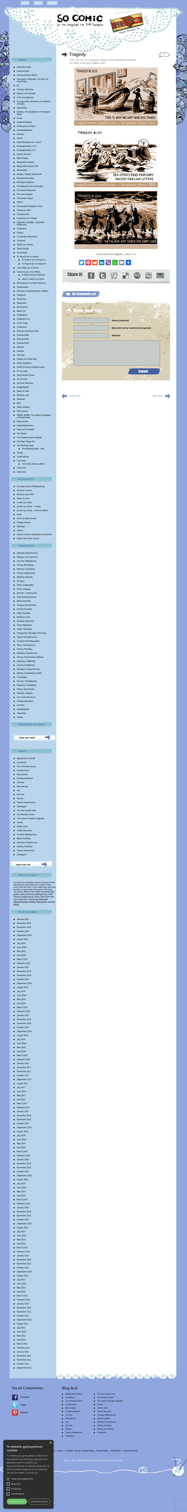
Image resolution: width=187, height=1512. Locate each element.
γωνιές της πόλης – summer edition (32, 510)
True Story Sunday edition (33, 464)
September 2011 (24, 1368)
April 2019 (21, 1003)
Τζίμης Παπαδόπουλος (27, 637)
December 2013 (24, 1260)
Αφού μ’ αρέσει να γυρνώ (33, 279)
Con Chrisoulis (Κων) (26, 697)
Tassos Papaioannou (26, 802)
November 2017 (24, 1071)
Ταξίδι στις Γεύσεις (25, 244)
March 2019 (22, 1007)
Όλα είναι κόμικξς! (25, 194)
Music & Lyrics (23, 498)
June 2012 (21, 1332)
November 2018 (24, 1023)
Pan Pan (21, 794)
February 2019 (23, 1011)
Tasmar (20, 798)
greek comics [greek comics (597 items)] (20, 894)
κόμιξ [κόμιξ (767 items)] (20, 899)
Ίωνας (19, 118)
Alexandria (21, 303)
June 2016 (21, 1139)
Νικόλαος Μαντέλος (25, 621)
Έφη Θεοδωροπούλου (27, 597)
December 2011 (24, 1356)
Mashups (21, 526)
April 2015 (21, 1195)
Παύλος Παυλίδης (25, 649)
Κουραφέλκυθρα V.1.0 (26, 146)
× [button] (50, 1443)
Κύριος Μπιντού (24, 154)
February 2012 (23, 1348)
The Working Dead (25, 445)
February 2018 (23, 1059)
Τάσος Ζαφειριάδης (25, 585)
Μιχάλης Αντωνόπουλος (27, 557)
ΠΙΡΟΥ (20, 202)
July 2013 (21, 1280)
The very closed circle (26, 810)
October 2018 (23, 1027)
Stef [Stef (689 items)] (42, 896)
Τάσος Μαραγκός (24, 625)
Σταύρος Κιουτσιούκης (27, 605)
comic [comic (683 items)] (37, 896)
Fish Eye (21, 355)
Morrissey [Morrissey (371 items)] (52, 887)
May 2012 (21, 1336)
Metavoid (21, 399)
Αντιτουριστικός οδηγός (27, 75)
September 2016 (24, 1127)
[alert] (28, 1474)
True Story (21, 461)
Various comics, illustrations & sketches (34, 534)
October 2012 (23, 1316)
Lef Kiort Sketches (25, 383)
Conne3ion (118, 1460)
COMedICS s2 (23, 319)
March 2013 (22, 1296)
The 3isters (22, 433)
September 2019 (24, 983)
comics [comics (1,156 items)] (51, 902)
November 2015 (24, 1167)
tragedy (95, 63)
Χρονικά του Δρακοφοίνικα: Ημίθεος (32, 291)
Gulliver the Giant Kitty (27, 359)
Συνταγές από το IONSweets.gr (31, 486)
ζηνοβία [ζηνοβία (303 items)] (42, 885)
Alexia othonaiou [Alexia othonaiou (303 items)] (31, 885)
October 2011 (23, 1364)
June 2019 (21, 995)
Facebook (24, 1397)
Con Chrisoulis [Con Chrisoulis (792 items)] (31, 899)
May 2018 (21, 1047)
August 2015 (22, 1179)
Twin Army (21, 468)
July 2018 (21, 1039)
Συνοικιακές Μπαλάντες (27, 236)
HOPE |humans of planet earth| (31, 367)
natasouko (21, 713)
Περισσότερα (32, 1472)
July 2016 (21, 1135)
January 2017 (23, 1111)
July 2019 (21, 991)
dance (76, 63)
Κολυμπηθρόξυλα (24, 130)
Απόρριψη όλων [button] (39, 1501)
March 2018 (22, 1055)
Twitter (23, 1405)
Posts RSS (116, 1451)
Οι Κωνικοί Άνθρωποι (26, 190)
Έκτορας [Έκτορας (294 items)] (45, 882)
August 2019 (22, 987)
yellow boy (21, 472)
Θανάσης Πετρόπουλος (27, 653)
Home (25, 3)
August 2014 (22, 1227)
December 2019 (24, 971)
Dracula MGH (23, 343)
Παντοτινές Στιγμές (25, 198)
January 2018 (23, 1063)
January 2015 (23, 1207)
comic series (85, 63)
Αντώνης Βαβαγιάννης (27, 561)
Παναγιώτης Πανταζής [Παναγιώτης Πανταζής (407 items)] (42, 889)
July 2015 (21, 1183)
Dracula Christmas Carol (28, 331)
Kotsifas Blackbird (25, 701)
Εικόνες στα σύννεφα (26, 93)
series (102, 63)
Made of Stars (23, 391)
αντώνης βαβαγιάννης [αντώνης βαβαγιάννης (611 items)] (37, 894)
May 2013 (21, 1288)
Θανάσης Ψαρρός (25, 693)
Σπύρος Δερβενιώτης (26, 573)
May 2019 (21, 999)
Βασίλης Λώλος (24, 617)
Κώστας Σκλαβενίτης (26, 665)
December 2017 (24, 1067)
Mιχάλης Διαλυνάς (25, 577)
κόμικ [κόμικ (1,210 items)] (16, 904)
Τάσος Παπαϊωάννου (26, 645)
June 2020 (21, 947)
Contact (52, 3)
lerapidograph (23, 387)
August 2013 (22, 1276)
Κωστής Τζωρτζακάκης (27, 681)
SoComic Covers (24, 490)
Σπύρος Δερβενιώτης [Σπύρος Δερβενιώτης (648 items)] (24, 896)
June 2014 (21, 1235)
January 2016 (23, 1159)
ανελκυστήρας (23, 71)
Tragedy (77, 54)
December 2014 (24, 1211)
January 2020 (23, 967)
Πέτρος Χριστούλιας (25, 689)
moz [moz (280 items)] (15, 882)
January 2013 (23, 1304)
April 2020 (21, 955)
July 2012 (21, 1328)
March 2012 (22, 1344)
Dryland (20, 347)
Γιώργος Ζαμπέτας (25, 89)
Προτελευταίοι (23, 214)
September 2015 (24, 1175)
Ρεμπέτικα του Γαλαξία (27, 218)
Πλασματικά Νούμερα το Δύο (29, 206)
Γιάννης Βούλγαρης (25, 565)
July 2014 (21, 1231)
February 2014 (23, 1252)
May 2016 (21, 1143)
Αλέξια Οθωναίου (24, 629)
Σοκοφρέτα (22, 854)
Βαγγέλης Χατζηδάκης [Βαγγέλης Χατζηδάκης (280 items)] (26, 882)
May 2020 (21, 951)
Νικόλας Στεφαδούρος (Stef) (29, 673)
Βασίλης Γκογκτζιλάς (26, 569)
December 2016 (24, 1115)
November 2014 (24, 1215)
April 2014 (21, 1244)
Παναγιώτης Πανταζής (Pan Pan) (31, 633)
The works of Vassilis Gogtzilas (30, 818)
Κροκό (20, 138)
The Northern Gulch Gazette (29, 437)
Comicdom (21, 762)
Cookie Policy (88, 1451)
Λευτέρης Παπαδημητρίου (28, 641)
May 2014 (21, 1240)
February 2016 (23, 1155)
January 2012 (23, 1352)
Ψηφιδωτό (21, 295)
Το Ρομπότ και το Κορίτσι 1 (34, 260)
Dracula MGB (23, 335)
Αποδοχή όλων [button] (17, 1501)
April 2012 (21, 1340)
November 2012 (24, 1312)
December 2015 (24, 1163)
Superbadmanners (25, 425)
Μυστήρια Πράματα (25, 182)
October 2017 (23, 1075)
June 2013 (21, 1284)
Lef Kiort (20, 705)
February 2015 (23, 1203)
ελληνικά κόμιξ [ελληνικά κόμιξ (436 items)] (48, 892)
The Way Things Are (26, 441)
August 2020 (22, 939)
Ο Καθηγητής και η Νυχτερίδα (30, 186)
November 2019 (24, 975)
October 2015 (23, 1171)
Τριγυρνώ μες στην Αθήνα (28, 272)
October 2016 (23, 1123)
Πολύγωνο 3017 (24, 210)
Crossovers (22, 327)
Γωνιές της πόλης (24, 502)
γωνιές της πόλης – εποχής (29, 506)
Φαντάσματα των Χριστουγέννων (31, 283)
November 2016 (24, 1119)
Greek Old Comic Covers (28, 538)
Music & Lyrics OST (25, 494)
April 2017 (21, 1099)
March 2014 (22, 1248)
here (134, 254)
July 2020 (21, 943)
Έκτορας (21, 581)
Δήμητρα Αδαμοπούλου (27, 553)
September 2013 (24, 1272)
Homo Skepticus (24, 363)
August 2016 (22, 1131)
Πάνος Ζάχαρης (24, 589)
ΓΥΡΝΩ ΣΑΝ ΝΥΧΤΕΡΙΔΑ (33, 275)
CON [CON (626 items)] (50, 894)
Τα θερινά (21, 240)
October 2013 (23, 1268)
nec (18, 790)
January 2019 (23, 1015)
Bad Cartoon (22, 307)
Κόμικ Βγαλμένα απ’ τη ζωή (29, 142)
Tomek (20, 453)
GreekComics (23, 770)
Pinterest (24, 1412)
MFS (19, 403)
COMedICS (22, 315)
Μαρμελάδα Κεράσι (25, 162)
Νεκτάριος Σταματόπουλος (28, 669)
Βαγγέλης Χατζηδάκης (26, 685)
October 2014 (23, 1219)
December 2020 (24, 923)
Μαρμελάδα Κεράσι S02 (27, 166)
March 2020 (22, 959)
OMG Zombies (23, 407)
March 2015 (22, 1199)
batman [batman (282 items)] (38, 882)
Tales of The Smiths (25, 429)
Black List (21, 311)
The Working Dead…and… (34, 449)
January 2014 (23, 1256)
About (38, 3)
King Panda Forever (26, 375)
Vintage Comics (24, 522)
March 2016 (22, 1151)
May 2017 (21, 1095)
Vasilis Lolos (22, 826)
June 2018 (21, 1043)
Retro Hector (22, 421)
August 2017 (22, 1083)
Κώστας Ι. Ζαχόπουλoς (27, 593)
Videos (20, 530)
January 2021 (23, 919)
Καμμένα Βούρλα (24, 122)
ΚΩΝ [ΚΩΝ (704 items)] (47, 896)
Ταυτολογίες (22, 252)
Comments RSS (130, 1451)
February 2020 (23, 963)
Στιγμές (20, 232)
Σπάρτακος (22, 228)
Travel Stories (23, 457)
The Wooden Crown (26, 814)
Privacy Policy (102, 1451)
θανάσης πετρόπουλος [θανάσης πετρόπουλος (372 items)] (23, 889)
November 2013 (24, 1264)
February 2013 (23, 1300)
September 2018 (24, 1031)
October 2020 (23, 931)
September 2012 (24, 1320)
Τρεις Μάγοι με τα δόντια (28, 268)
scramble (108, 1460)
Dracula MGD (23, 339)
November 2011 (24, 1360)
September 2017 (24, 1079)
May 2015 (21, 1191)
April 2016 (21, 1147)
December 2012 (24, 1308)
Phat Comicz (22, 411)
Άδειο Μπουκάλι (24, 67)
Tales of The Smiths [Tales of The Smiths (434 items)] (32, 892)
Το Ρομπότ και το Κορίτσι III (34, 264)
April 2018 (21, 1051)
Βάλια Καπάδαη (24, 601)
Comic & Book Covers (26, 518)
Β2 (18, 85)
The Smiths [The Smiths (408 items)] (18, 892)
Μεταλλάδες (22, 170)
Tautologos (22, 806)
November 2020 (24, 927)
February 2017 (23, 1107)
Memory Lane (23, 395)
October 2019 (23, 979)
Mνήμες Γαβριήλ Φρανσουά (29, 174)
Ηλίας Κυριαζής (24, 613)
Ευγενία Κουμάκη (24, 609)
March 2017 (22, 1103)
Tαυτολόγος (22, 677)
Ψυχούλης (21, 299)
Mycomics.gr (22, 786)
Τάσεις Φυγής (23, 248)
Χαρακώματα (22, 287)
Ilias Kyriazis (22, 774)
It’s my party (22, 371)
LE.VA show (22, 379)
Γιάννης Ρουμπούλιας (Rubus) (30, 657)
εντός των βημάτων (25, 97)
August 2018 (22, 1035)
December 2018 (24, 1019)
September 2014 (24, 1223)
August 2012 (22, 1324)
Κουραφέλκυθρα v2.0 (26, 150)
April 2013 (21, 1292)
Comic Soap (22, 323)
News (19, 514)
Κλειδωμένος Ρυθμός (26, 126)
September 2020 (24, 935)
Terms (77, 1451)
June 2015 (21, 1187)
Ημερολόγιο (22, 108)
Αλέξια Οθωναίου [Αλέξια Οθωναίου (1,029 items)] (38, 902)
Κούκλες (20, 134)
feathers (20, 351)
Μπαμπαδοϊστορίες (25, 178)
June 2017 (21, 1091)
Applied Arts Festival (26, 758)
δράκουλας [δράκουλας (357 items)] (42, 887)
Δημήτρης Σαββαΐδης (26, 661)
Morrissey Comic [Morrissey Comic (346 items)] (30, 887)
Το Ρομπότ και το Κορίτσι (28, 256)
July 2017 (21, 1087)
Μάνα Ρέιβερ (22, 158)
